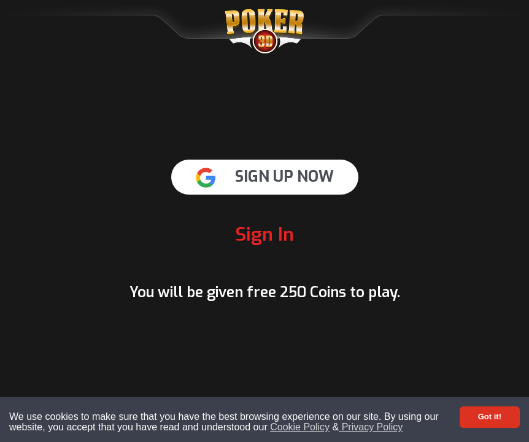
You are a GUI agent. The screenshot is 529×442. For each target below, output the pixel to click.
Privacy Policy (371, 427)
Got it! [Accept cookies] (489, 416)
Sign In (264, 234)
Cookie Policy (300, 427)
